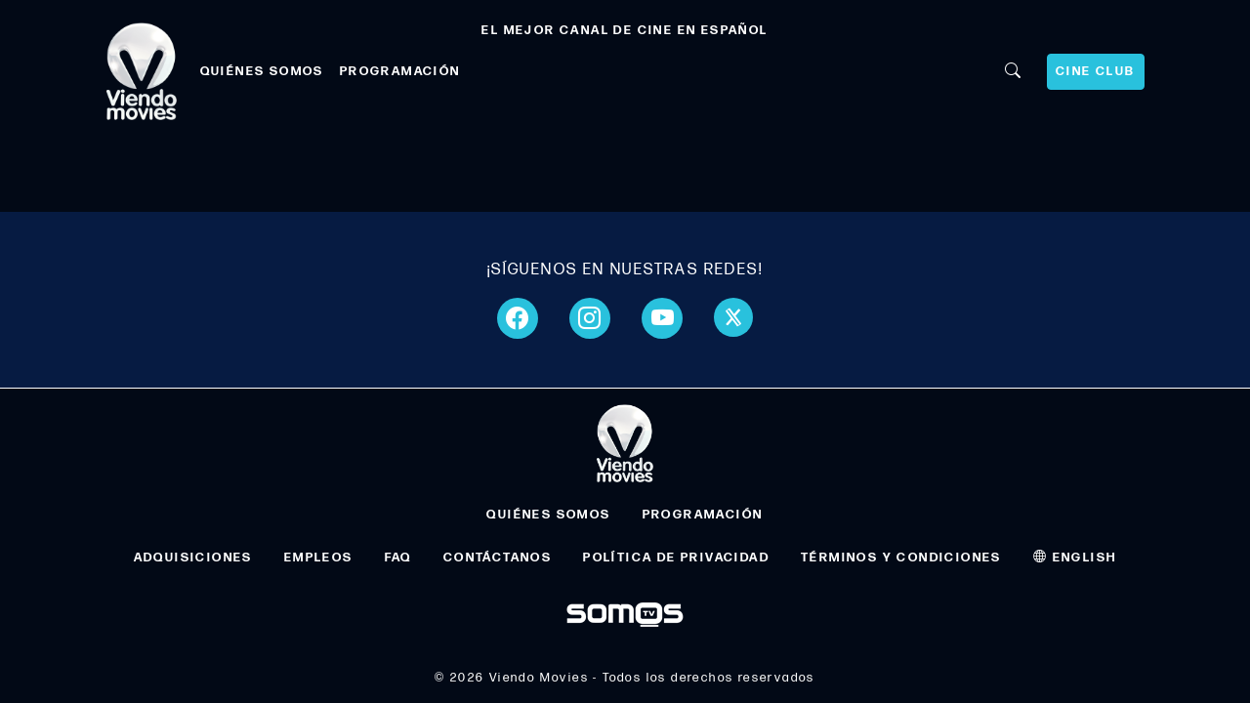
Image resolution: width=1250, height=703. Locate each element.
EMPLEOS (319, 557)
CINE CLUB (1096, 71)
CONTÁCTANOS (497, 557)
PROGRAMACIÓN (400, 71)
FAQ (398, 557)
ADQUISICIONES (193, 557)
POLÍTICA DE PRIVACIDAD (676, 557)
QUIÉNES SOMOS (262, 71)
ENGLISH (1075, 557)
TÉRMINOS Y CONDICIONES (901, 557)
